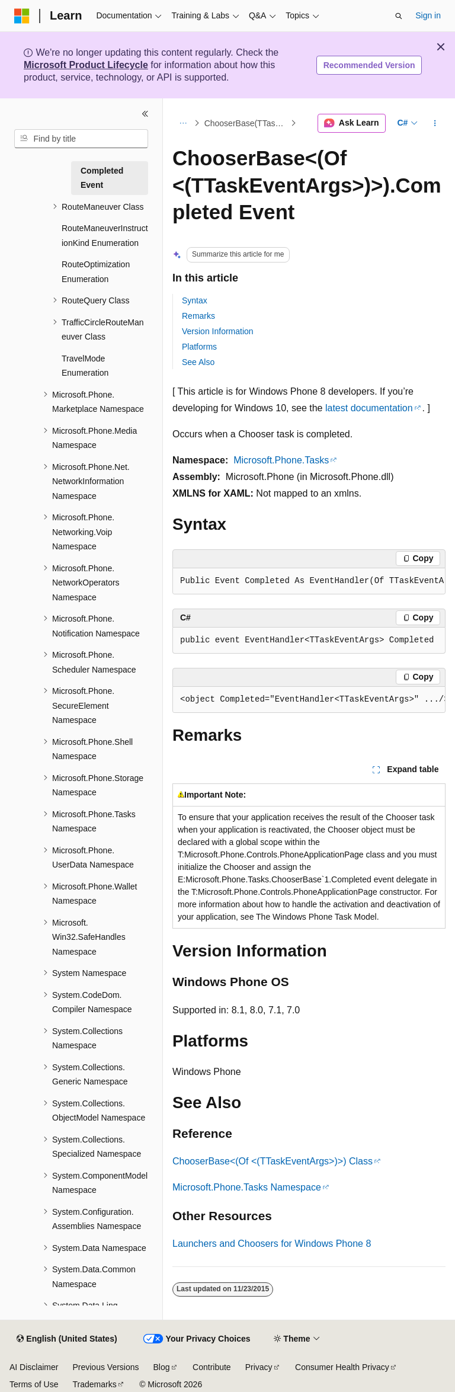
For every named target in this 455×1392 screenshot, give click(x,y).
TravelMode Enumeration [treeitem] (85, 366)
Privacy (259, 1367)
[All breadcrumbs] (182, 123)
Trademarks (94, 1384)
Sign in (428, 15)
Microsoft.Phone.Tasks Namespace (246, 1187)
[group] (309, 581)
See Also (198, 362)
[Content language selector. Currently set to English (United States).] (66, 1339)
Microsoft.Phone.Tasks (281, 460)
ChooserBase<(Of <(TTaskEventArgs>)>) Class (272, 1161)
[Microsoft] (22, 16)
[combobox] (81, 138)
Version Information (218, 331)
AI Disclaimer (33, 1367)
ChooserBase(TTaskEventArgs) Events (246, 123)
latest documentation (369, 408)
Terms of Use (33, 1384)
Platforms (199, 346)
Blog (161, 1367)
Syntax (194, 300)
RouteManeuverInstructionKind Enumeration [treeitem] (105, 235)
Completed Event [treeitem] (102, 178)
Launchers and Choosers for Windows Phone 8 (271, 1244)
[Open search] (399, 16)
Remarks (198, 316)
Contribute (212, 1367)
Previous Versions (105, 1367)
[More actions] (435, 123)
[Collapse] (145, 113)
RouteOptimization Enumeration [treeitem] (96, 272)
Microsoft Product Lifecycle (86, 65)
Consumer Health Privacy (342, 1367)
